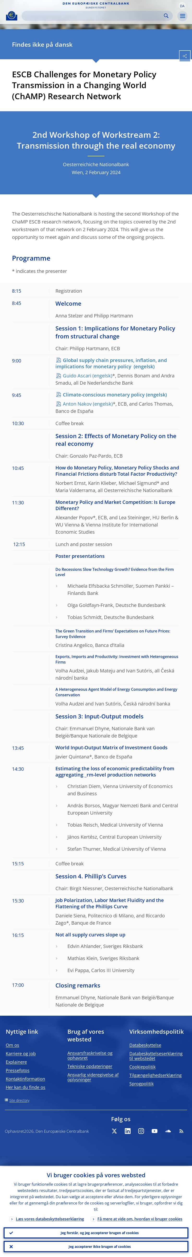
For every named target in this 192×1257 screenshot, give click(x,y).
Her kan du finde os (25, 1087)
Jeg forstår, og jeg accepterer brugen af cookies (100, 1232)
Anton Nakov (77, 404)
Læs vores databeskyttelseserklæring (50, 1218)
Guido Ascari (77, 375)
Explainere (16, 1062)
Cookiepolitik (142, 1067)
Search (166, 16)
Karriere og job (21, 1053)
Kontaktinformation (25, 1079)
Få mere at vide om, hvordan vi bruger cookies (139, 1218)
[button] (182, 5)
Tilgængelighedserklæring (155, 1075)
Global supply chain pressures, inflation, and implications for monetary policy (111, 363)
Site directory (19, 1100)
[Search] (93, 16)
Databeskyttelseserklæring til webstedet (156, 1056)
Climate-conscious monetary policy (104, 394)
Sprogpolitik (141, 1083)
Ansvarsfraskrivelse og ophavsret (90, 1055)
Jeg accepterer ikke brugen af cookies (100, 1246)
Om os (12, 1045)
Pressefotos (18, 1070)
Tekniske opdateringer (89, 1066)
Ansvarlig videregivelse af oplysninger (93, 1077)
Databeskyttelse (145, 1045)
